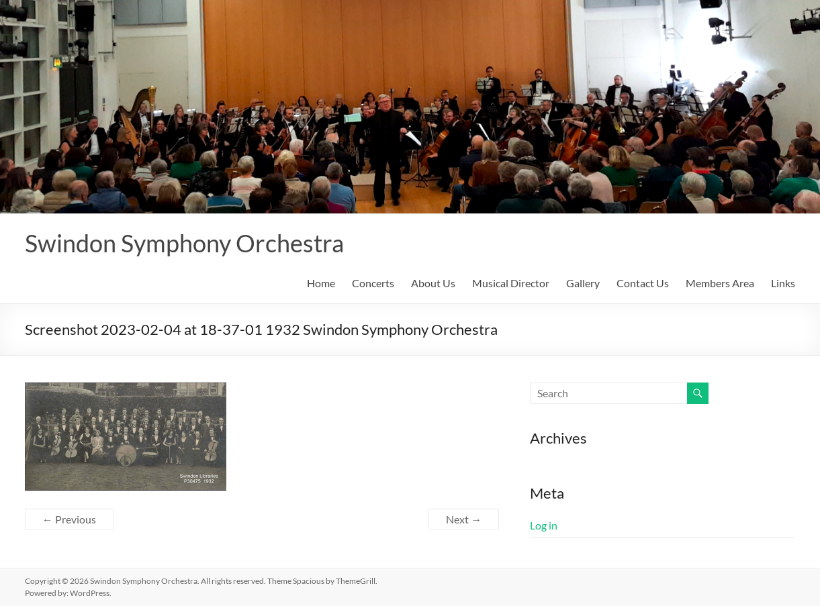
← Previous (69, 519)
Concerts (373, 282)
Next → (464, 519)
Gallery (583, 282)
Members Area (720, 282)
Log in (543, 525)
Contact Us (643, 282)
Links (783, 282)
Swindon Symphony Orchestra (184, 243)
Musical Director (510, 282)
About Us (433, 282)
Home (321, 282)
